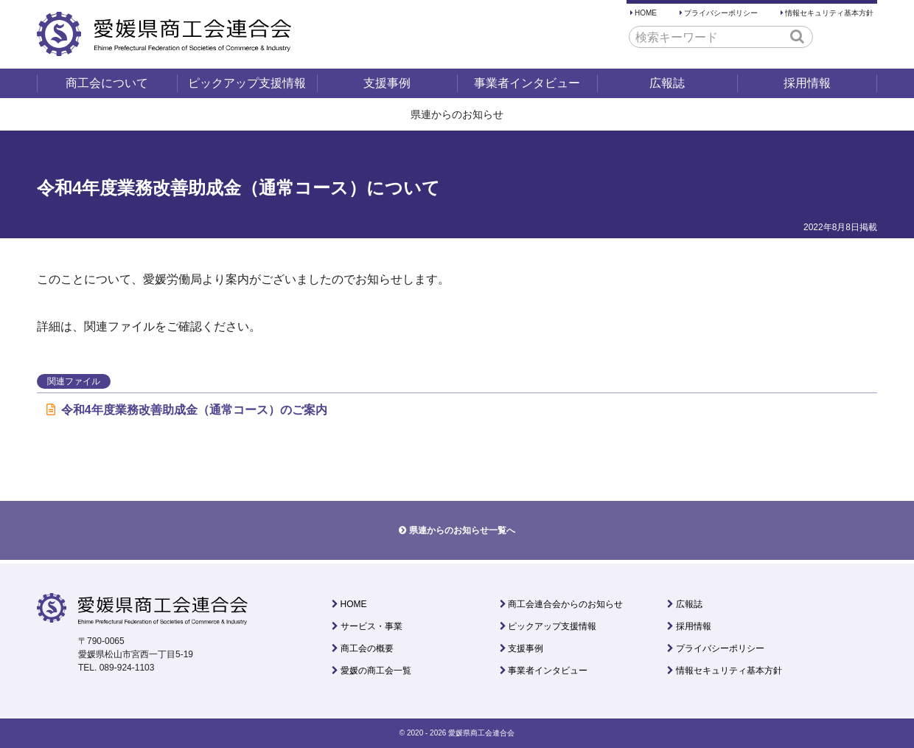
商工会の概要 (367, 648)
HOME (646, 13)
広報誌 (667, 83)
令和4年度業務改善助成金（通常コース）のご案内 (186, 410)
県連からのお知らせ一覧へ (462, 530)
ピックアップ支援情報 (247, 83)
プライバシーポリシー (721, 13)
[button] (797, 36)
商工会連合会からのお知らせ (565, 604)
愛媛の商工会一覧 (376, 670)
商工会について (107, 83)
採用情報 (807, 83)
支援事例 (387, 83)
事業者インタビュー (527, 83)
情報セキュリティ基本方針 (829, 13)
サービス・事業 (371, 626)
